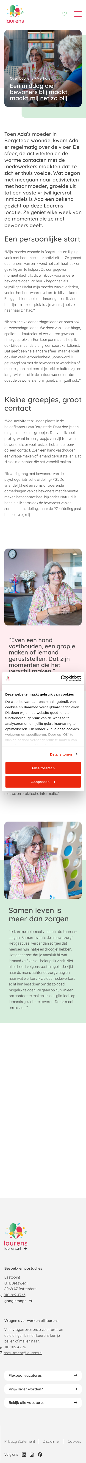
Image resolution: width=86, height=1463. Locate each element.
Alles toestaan (43, 768)
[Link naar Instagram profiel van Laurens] (32, 1454)
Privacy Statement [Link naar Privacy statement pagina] (19, 1441)
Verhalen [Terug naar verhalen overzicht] (45, 78)
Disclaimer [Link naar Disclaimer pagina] (51, 1441)
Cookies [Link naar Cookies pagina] (74, 1441)
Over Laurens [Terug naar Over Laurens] (21, 78)
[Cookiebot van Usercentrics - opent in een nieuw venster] (61, 678)
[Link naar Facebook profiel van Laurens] (40, 1454)
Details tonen (61, 754)
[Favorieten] (64, 14)
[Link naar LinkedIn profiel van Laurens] (24, 1454)
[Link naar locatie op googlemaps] (18, 1301)
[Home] (14, 14)
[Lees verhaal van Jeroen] (15, 1249)
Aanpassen (43, 781)
